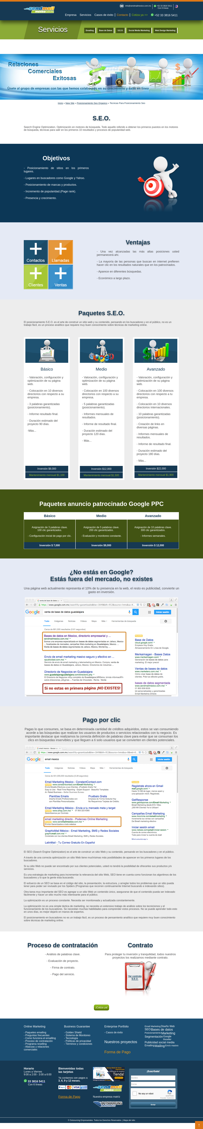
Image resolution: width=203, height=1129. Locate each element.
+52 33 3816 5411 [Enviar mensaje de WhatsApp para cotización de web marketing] (164, 15)
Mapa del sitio (129, 1120)
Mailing (160, 1046)
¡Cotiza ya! (101, 1007)
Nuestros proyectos (120, 1042)
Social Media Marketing (139, 30)
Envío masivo (171, 1045)
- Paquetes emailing (35, 1032)
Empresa (70, 15)
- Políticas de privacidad (77, 1041)
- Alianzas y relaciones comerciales (36, 1048)
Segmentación (154, 1036)
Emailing (90, 30)
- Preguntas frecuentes (36, 1035)
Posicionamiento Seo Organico (92, 103)
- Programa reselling (35, 1044)
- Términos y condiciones (78, 1044)
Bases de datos (162, 1029)
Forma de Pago (117, 1052)
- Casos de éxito (113, 1032)
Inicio (60, 103)
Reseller (167, 1039)
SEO (148, 1029)
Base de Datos (105, 30)
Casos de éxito (103, 15)
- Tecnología (71, 1038)
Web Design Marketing (165, 30)
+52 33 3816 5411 (164, 6)
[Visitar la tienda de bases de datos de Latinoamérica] (109, 1080)
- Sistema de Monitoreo (77, 1035)
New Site (69, 103)
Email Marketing (152, 1026)
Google (167, 1036)
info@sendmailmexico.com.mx (138, 6)
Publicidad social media (159, 1042)
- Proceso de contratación (38, 1041)
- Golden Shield (73, 1032)
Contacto (122, 15)
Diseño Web (168, 1026)
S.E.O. (120, 30)
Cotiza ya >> (140, 15)
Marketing (168, 1033)
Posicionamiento (153, 1033)
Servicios (85, 15)
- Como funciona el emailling (40, 1038)
